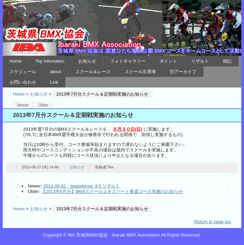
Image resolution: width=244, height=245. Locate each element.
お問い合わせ (23, 82)
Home (15, 61)
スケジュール (23, 71)
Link (54, 82)
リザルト (200, 61)
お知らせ (87, 61)
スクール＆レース (93, 71)
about (55, 71)
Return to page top (212, 221)
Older (43, 105)
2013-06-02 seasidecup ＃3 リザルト (81, 186)
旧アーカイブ (183, 71)
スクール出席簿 (140, 71)
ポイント (168, 61)
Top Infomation (49, 61)
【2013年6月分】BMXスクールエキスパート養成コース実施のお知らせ (112, 191)
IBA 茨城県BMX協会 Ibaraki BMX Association (122, 28)
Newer (23, 105)
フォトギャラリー (128, 61)
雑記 (227, 61)
